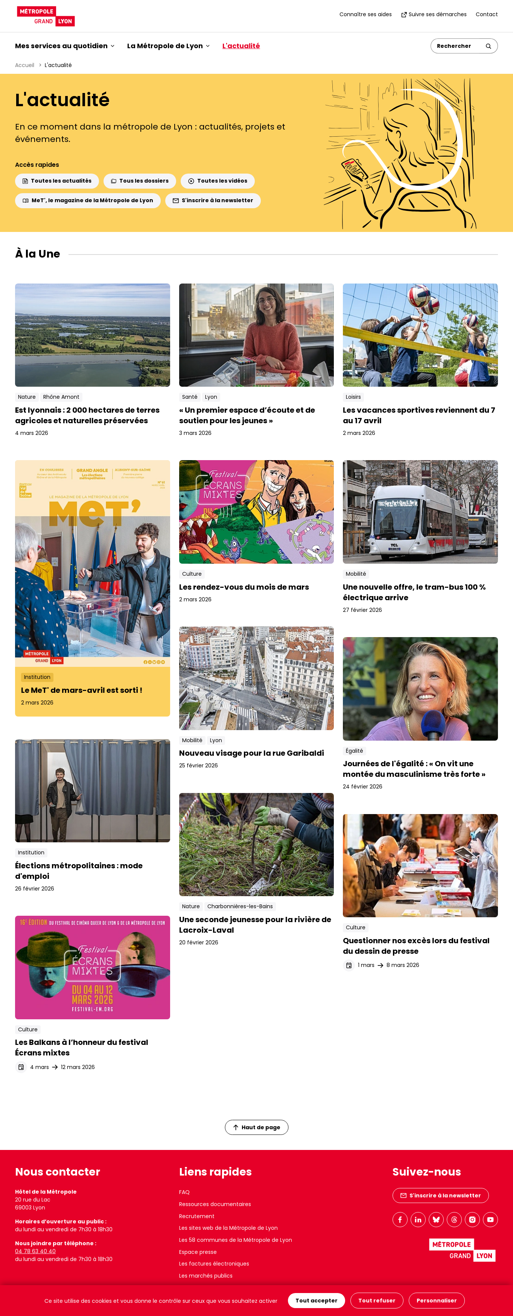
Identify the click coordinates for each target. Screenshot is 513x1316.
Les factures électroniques (214, 1263)
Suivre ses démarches (434, 14)
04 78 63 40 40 (35, 1251)
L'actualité (241, 45)
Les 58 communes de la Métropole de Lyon (235, 1240)
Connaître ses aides (365, 14)
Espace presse (198, 1252)
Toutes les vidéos (217, 181)
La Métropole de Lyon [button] (168, 45)
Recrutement (197, 1216)
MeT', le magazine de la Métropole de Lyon (88, 200)
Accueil (24, 65)
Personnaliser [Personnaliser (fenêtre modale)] (437, 1300)
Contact (487, 14)
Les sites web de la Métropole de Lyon (228, 1228)
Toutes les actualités (57, 181)
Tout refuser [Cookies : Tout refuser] (377, 1300)
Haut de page (256, 1127)
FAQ (184, 1192)
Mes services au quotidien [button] (64, 45)
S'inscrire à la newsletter (213, 200)
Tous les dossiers (140, 181)
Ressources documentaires (215, 1204)
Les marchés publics (206, 1275)
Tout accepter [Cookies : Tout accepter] (316, 1300)
